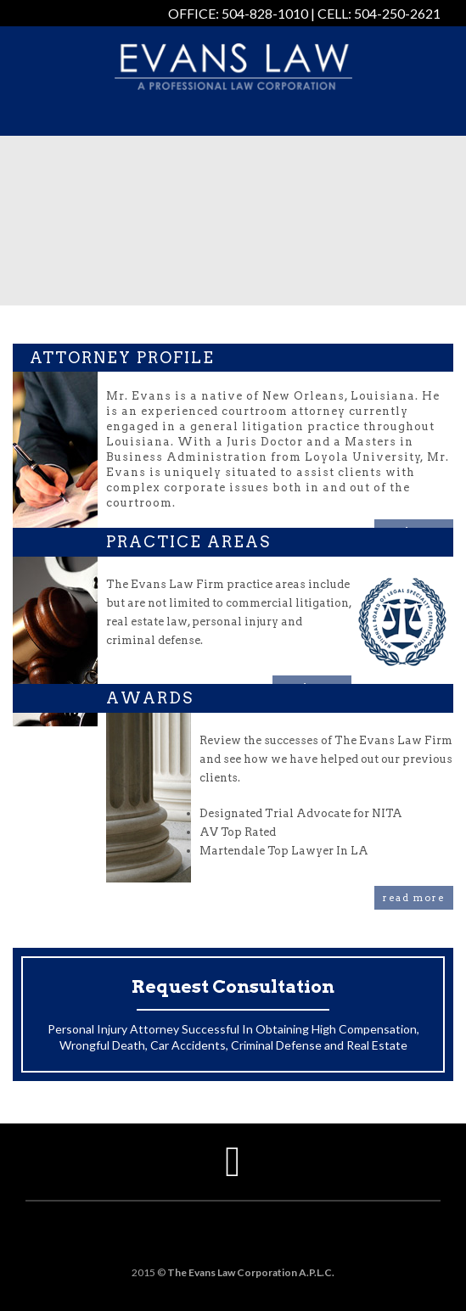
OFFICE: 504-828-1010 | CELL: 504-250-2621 (304, 13)
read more (414, 898)
